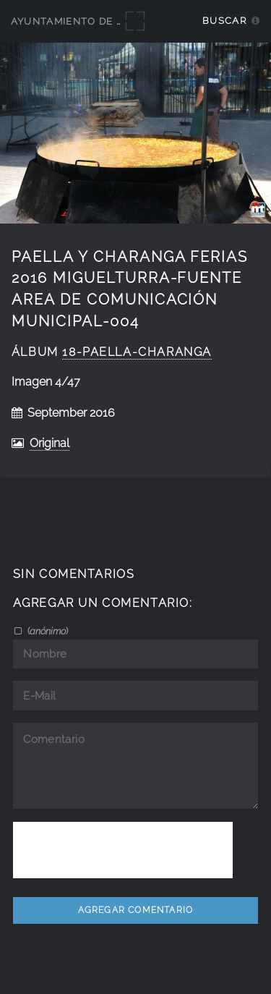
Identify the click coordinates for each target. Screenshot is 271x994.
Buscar (224, 20)
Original (49, 443)
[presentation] (123, 850)
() (46, 631)
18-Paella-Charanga (137, 352)
